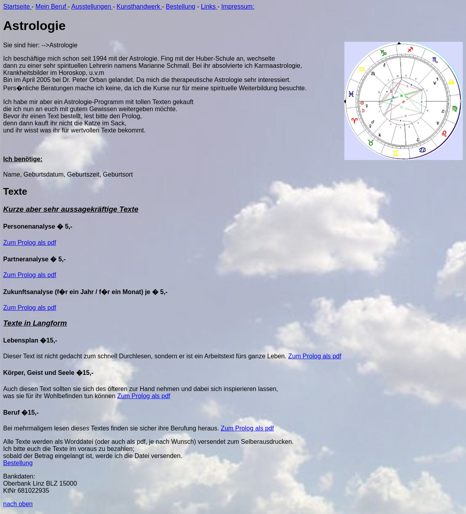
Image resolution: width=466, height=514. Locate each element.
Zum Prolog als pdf (29, 242)
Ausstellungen (92, 6)
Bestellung (180, 6)
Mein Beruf (52, 6)
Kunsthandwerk (139, 6)
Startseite (17, 6)
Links (209, 6)
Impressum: (237, 6)
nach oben (18, 504)
